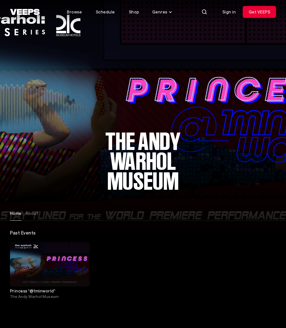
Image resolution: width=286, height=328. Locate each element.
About (32, 213)
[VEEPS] (25, 12)
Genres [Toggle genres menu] (162, 11)
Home (16, 213)
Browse (74, 11)
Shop (134, 11)
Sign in (229, 11)
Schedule (105, 11)
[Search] (204, 12)
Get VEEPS (259, 11)
